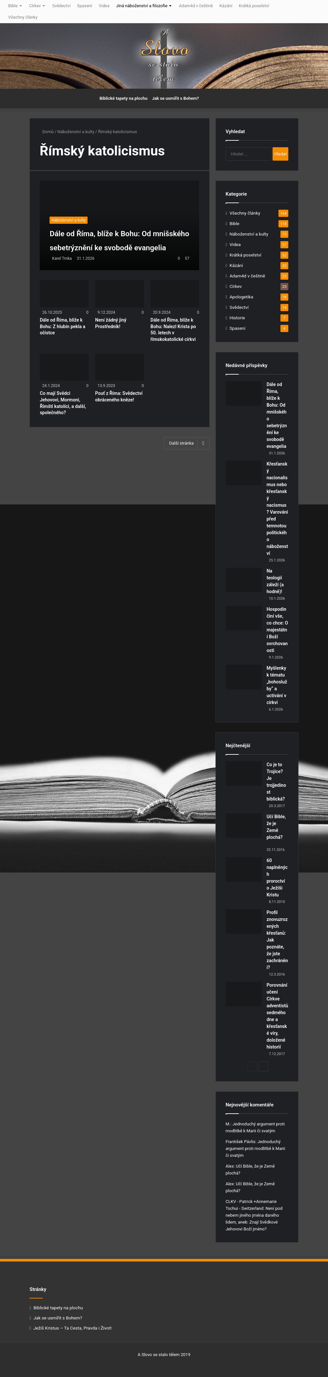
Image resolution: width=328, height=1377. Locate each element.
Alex (230, 1166)
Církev (35, 5)
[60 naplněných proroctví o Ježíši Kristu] (244, 869)
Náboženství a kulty (75, 131)
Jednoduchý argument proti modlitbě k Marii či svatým (255, 1148)
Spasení (84, 5)
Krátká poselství (254, 5)
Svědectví (61, 5)
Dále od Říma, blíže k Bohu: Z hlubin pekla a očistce (62, 326)
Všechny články (22, 17)
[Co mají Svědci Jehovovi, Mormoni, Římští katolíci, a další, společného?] (64, 367)
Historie (237, 317)
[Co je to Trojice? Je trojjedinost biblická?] (244, 773)
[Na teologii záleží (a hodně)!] (244, 580)
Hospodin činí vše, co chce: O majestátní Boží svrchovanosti (277, 630)
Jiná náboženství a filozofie (142, 5)
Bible (13, 5)
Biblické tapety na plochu (123, 98)
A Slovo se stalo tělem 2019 (164, 1354)
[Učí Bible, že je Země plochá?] (244, 825)
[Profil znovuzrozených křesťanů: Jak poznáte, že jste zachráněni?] (244, 921)
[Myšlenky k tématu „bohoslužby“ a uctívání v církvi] (244, 677)
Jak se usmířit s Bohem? (175, 98)
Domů (47, 131)
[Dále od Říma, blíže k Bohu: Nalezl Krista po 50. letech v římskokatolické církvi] (175, 294)
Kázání (225, 5)
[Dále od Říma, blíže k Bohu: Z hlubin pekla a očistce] (64, 294)
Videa (104, 5)
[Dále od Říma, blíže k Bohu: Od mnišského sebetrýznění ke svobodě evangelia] (119, 225)
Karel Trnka (62, 258)
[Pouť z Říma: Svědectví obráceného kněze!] (119, 367)
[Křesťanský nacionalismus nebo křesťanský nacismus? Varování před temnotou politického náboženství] (244, 473)
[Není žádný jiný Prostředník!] (119, 294)
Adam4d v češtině (196, 5)
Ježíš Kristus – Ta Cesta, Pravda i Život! (72, 1328)
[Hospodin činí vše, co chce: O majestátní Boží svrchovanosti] (244, 618)
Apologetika (241, 296)
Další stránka (186, 443)
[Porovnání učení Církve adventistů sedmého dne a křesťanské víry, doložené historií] (244, 994)
